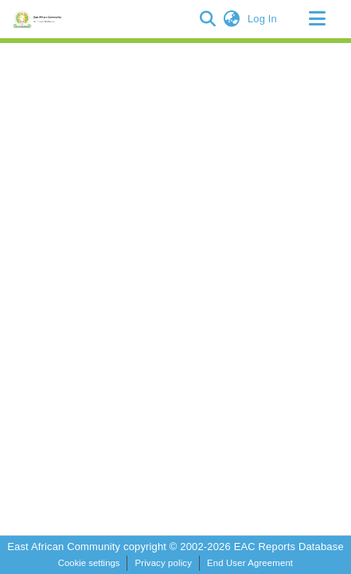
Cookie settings (89, 563)
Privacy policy (163, 563)
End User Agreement (250, 563)
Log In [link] (263, 19)
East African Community (65, 547)
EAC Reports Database (289, 547)
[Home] (39, 19)
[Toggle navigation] (316, 19)
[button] (208, 19)
